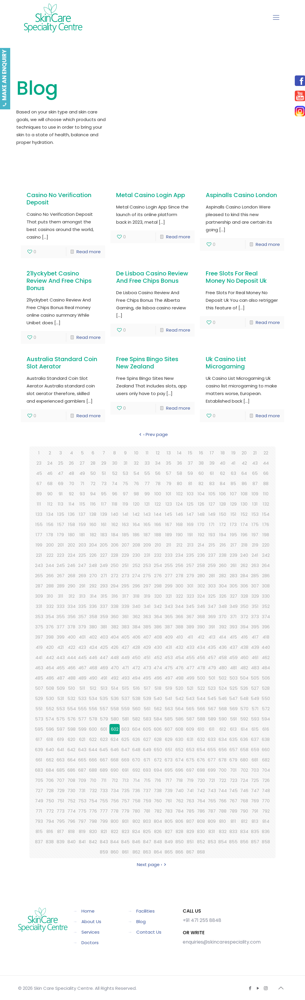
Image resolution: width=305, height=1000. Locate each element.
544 (201, 698)
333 (61, 606)
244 (50, 565)
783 (168, 811)
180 (71, 535)
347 (212, 606)
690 (114, 770)
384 (136, 627)
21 (255, 453)
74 (114, 483)
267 (61, 576)
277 (168, 576)
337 (104, 606)
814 (265, 821)
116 (93, 504)
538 (136, 698)
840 (71, 842)
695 (169, 770)
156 (49, 524)
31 (125, 463)
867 (190, 852)
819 (82, 831)
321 (168, 596)
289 (61, 586)
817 (60, 831)
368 (201, 616)
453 (168, 657)
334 (71, 606)
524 (223, 688)
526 (244, 688)
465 (60, 668)
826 (158, 831)
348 (223, 606)
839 (61, 842)
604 (136, 729)
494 (136, 678)
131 (255, 504)
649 (147, 749)
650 (158, 749)
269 (82, 576)
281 (212, 576)
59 (190, 473)
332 (50, 606)
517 (147, 688)
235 (190, 555)
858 (266, 842)
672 (158, 760)
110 (266, 494)
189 (168, 535)
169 (190, 524)
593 (255, 719)
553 (60, 709)
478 (201, 668)
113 (60, 504)
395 (255, 627)
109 (255, 494)
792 (266, 811)
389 (190, 627)
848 (158, 842)
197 (255, 535)
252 (136, 565)
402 (93, 637)
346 (201, 606)
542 (179, 698)
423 (82, 647)
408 (158, 637)
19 (233, 453)
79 (168, 483)
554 (71, 709)
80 (179, 483)
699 (212, 770)
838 (50, 842)
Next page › (152, 864)
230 (136, 555)
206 (114, 545)
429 (147, 647)
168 (179, 524)
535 (104, 698)
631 (190, 739)
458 (222, 657)
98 (136, 494)
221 (39, 555)
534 (93, 698)
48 (71, 473)
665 (82, 760)
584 (158, 719)
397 (39, 637)
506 (266, 678)
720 (201, 780)
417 (255, 637)
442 (50, 657)
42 (244, 463)
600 (93, 729)
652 (179, 749)
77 (147, 483)
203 (82, 545)
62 (222, 473)
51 (104, 473)
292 (93, 586)
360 (114, 616)
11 (147, 453)
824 (136, 831)
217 (233, 545)
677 (212, 760)
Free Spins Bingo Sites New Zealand (147, 362)
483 (255, 668)
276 (158, 576)
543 (190, 698)
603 (125, 729)
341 (147, 606)
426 (114, 647)
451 (147, 657)
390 (201, 627)
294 (114, 586)
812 (244, 821)
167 (168, 524)
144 (157, 514)
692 (136, 770)
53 (125, 473)
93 (82, 494)
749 (39, 801)
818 (71, 831)
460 (244, 657)
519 (168, 688)
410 (179, 637)
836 (266, 831)
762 (179, 801)
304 (223, 586)
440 (266, 647)
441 (39, 657)
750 (50, 801)
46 (50, 473)
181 (82, 535)
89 (39, 494)
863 (147, 852)
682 (266, 760)
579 (104, 719)
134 (49, 514)
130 (244, 504)
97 (125, 494)
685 (61, 770)
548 (244, 698)
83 (212, 483)
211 (168, 545)
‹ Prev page (152, 434)
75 (125, 483)
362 (136, 616)
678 (222, 760)
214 (201, 545)
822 (114, 831)
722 (222, 780)
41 (233, 463)
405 (125, 637)
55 (147, 473)
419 (39, 647)
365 (169, 616)
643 (82, 749)
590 (223, 719)
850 (179, 842)
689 (104, 770)
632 (201, 739)
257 (190, 565)
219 (255, 545)
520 (179, 688)
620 (71, 739)
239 (233, 555)
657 (233, 749)
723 (233, 780)
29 (103, 463)
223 (60, 555)
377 (61, 627)
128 (222, 504)
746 (244, 790)
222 (49, 555)
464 (50, 668)
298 (158, 586)
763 (190, 801)
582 (136, 719)
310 (49, 596)
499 (190, 678)
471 (125, 668)
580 (115, 719)
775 (82, 811)
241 (255, 555)
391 (211, 627)
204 (93, 545)
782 (158, 811)
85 (233, 483)
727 (39, 790)
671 (147, 760)
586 (179, 719)
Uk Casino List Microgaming (226, 362)
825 (147, 831)
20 (244, 453)
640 (50, 749)
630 (179, 739)
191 (190, 535)
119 (125, 504)
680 (244, 760)
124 (179, 504)
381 (103, 627)
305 (233, 586)
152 (244, 514)
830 (201, 831)
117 (104, 504)
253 (147, 565)
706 (50, 780)
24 (50, 463)
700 (222, 770)
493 (125, 678)
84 (222, 483)
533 (82, 698)
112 (50, 504)
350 (244, 606)
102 (179, 494)
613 (233, 729)
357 (82, 616)
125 (190, 504)
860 (114, 852)
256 (179, 565)
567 (212, 709)
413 (211, 637)
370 (222, 616)
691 (125, 770)
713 (125, 780)
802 (136, 821)
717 (168, 780)
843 (104, 842)
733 (104, 790)
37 (190, 463)
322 (179, 596)
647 (125, 749)
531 (60, 698)
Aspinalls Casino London (241, 195)
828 (179, 831)
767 (233, 801)
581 (125, 719)
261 (233, 565)
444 (71, 657)
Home (88, 911)
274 (136, 576)
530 (50, 698)
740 (179, 790)
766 (222, 801)
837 (39, 842)
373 (255, 616)
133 (39, 514)
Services (90, 932)
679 (233, 760)
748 (266, 790)
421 (60, 647)
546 (222, 698)
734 (115, 790)
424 (93, 647)
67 (39, 483)
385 (147, 627)
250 (114, 565)
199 (39, 545)
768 (244, 801)
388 (179, 627)
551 (39, 709)
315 (103, 596)
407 (147, 637)
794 (50, 821)
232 (157, 555)
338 (114, 606)
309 (39, 596)
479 (212, 668)
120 (136, 504)
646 (115, 749)
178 (49, 535)
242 (266, 555)
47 (60, 473)
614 (244, 729)
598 (71, 729)
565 (190, 709)
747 (255, 790)
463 (39, 668)
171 (212, 524)
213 (190, 545)
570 (244, 709)
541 (168, 698)
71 (82, 483)
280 (201, 576)
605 (147, 729)
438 (244, 647)
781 (147, 811)
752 (71, 801)
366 (179, 616)
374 (266, 616)
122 (158, 504)
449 (125, 657)
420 (50, 647)
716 (157, 780)
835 (255, 831)
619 (60, 739)
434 (201, 647)
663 (61, 760)
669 (125, 760)
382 (114, 627)
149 (211, 514)
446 (93, 657)
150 (222, 514)
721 (212, 780)
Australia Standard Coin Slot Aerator (62, 362)
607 (168, 729)
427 (125, 647)
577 (82, 719)
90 (50, 494)
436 (223, 647)
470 (115, 668)
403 (104, 637)
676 (201, 760)
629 (168, 739)
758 (136, 801)
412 (201, 637)
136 (71, 514)
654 (201, 749)
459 (233, 657)
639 (39, 749)
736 (136, 790)
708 (71, 780)
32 (136, 463)
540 (158, 698)
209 (147, 545)
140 (114, 514)
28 (92, 463)
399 (61, 637)
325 (212, 596)
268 (71, 576)
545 (212, 698)
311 (60, 596)
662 (50, 760)
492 (114, 678)
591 (233, 719)
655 (212, 749)
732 (93, 790)
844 (114, 842)
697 (190, 770)
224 (71, 555)
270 (93, 576)
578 (93, 719)
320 (158, 596)
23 (38, 463)
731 (82, 790)
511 (82, 688)
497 (169, 678)
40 (222, 463)
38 (201, 463)
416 (244, 637)
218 (244, 545)
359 (104, 616)
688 (93, 770)
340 (136, 606)
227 (103, 555)
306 (244, 586)
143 (147, 514)
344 (179, 606)
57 (168, 473)
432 (179, 647)
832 (222, 831)
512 (93, 688)
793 (39, 821)
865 (169, 852)
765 (212, 801)
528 (266, 688)
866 (179, 852)
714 (136, 780)
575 (60, 719)
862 (136, 852)
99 (147, 494)
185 (125, 535)
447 (104, 657)
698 (201, 770)
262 (244, 565)
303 (212, 586)
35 (168, 463)
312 (71, 596)
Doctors (90, 942)
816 (49, 831)
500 (201, 678)
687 (82, 770)
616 (265, 729)
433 (190, 647)
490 (93, 678)
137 (82, 514)
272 (114, 576)
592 (244, 719)
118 (114, 504)
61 (212, 473)
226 (93, 555)
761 (168, 801)
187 (147, 535)
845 (125, 842)
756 (115, 801)
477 (190, 668)
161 (104, 524)
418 (265, 637)
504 (244, 678)
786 (201, 811)
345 (190, 606)
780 (136, 811)
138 (93, 514)
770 (266, 801)
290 (71, 586)
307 (255, 586)
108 (244, 494)
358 (93, 616)
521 (190, 688)
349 (233, 606)
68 (50, 483)
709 (82, 780)
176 (265, 524)
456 (201, 657)
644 (93, 749)
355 (60, 616)
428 (136, 647)
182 (93, 535)
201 (60, 545)
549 (255, 698)
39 (212, 463)
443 (60, 657)
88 (266, 483)
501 (211, 678)
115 (82, 504)
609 (190, 729)
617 (39, 739)
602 (114, 729)
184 (114, 535)
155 (39, 524)
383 (125, 627)
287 (39, 586)
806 (179, 821)
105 (211, 494)
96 (114, 494)
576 (71, 719)
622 (93, 739)
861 (125, 852)
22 (266, 453)
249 (104, 565)
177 (39, 535)
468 (93, 668)
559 (125, 709)
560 (136, 709)
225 (82, 555)
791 (255, 811)
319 (147, 596)
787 (212, 811)
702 (244, 770)
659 (255, 749)
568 (223, 709)
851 (190, 842)
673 (168, 760)
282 (222, 576)
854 (222, 842)
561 (147, 709)
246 (71, 565)
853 (212, 842)
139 (103, 514)
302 (201, 586)
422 (71, 647)
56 (158, 473)
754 (93, 801)
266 (50, 576)
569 (233, 709)
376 (50, 627)
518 (157, 688)
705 (39, 780)
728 (50, 790)
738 (158, 790)
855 (233, 842)
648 (136, 749)
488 (71, 678)
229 (125, 555)
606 (158, 729)
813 (255, 821)
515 (125, 688)
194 (222, 535)
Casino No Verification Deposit (59, 198)
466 (71, 668)
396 (266, 627)
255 (169, 565)
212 (179, 545)
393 (233, 627)
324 (201, 596)
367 (190, 616)
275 (147, 576)
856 (244, 842)
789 (233, 811)
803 (147, 821)
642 (71, 749)
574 (50, 719)
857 (255, 842)
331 (39, 606)
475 (168, 668)
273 (125, 576)
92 (71, 494)
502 (222, 678)
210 (158, 545)
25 (60, 463)
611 (212, 729)
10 (136, 453)
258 (201, 565)
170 (201, 524)
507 (39, 688)
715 (147, 780)
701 (233, 770)
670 (136, 760)
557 (104, 709)
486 (50, 678)
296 (136, 586)
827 (168, 831)
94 (93, 494)
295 (125, 586)
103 (190, 494)
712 (114, 780)
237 (212, 555)
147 (190, 514)
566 (201, 709)
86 (244, 483)
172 (222, 524)
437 (233, 647)
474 (158, 668)
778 (114, 811)
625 (125, 739)
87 (255, 483)
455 (190, 657)
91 (61, 494)
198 (265, 535)
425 (104, 647)
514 (114, 688)
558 (114, 709)
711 (104, 780)
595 (39, 729)
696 (179, 770)
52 (114, 473)
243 (39, 565)
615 (255, 729)
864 (158, 852)
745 (233, 790)
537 (125, 698)
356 (71, 616)
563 (169, 709)
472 (136, 668)
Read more (88, 252)
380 (93, 627)
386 (158, 627)
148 (201, 514)
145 (168, 514)
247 (82, 565)
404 (114, 637)
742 (201, 790)
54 (136, 473)
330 (266, 596)
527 (255, 688)
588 (201, 719)
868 (201, 852)
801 (125, 821)
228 (114, 555)
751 (60, 801)
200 (50, 545)
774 (71, 811)
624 (114, 739)
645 (104, 749)
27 (82, 463)
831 (211, 831)
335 (82, 606)
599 (82, 729)
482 (244, 668)
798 (93, 821)
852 (201, 842)
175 (255, 524)
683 (39, 770)
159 (82, 524)
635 (233, 739)
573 (39, 719)
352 (266, 606)
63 (233, 473)
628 (158, 739)
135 (60, 514)
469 (104, 668)
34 (158, 463)
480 (223, 668)
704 (266, 770)
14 (179, 453)
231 (147, 555)
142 (136, 514)
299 (168, 586)
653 (190, 749)
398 (50, 637)
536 (115, 698)
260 (222, 565)
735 (125, 790)
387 (168, 627)
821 (104, 831)
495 (147, 678)
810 (222, 821)
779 (125, 811)
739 (168, 790)
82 (200, 483)
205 (104, 545)
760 (158, 801)
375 (39, 627)
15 (190, 453)
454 (179, 657)
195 (233, 535)
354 (50, 616)
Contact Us (148, 932)
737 (147, 790)
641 (60, 749)
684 (50, 770)
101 (168, 494)
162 (114, 524)
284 (244, 576)
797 (82, 821)
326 (222, 596)
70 (71, 483)
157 (60, 524)
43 (255, 463)
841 (82, 842)
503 (233, 678)
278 (179, 576)
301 (190, 586)
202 (71, 545)
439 (255, 647)
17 (212, 453)
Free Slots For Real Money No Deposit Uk (236, 277)
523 (212, 688)
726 (266, 780)
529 (39, 698)
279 (190, 576)
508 (50, 688)
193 (211, 535)
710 (93, 780)
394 (244, 627)
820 (93, 831)
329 (255, 596)
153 (255, 514)
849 (169, 842)
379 (82, 627)
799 (104, 821)
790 (244, 811)
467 (82, 668)
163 (125, 524)
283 (233, 576)
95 (104, 494)
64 (244, 473)
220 (265, 545)
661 (39, 760)
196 (244, 535)
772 (50, 811)
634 (223, 739)
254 (158, 565)
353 (39, 616)
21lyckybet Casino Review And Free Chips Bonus (59, 280)
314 (93, 596)
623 (104, 739)
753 (82, 801)
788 (222, 811)
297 (147, 586)
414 (222, 637)
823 (125, 831)
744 (222, 790)
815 (39, 831)
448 (114, 657)
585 (168, 719)
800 (114, 821)
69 (60, 483)
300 (179, 586)
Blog (141, 921)
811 (233, 821)
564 (179, 709)
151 (233, 514)
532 (71, 698)
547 (233, 698)
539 (147, 698)
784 (179, 811)
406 (136, 637)
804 (158, 821)
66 (266, 473)
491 (103, 678)
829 (190, 831)
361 (125, 616)
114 (71, 504)
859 (104, 852)
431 (168, 647)
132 (266, 504)
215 (211, 545)
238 (222, 555)
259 (212, 565)
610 (201, 729)
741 (190, 790)
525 (233, 688)
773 (61, 811)
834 (244, 831)
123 (168, 504)
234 (179, 555)
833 (233, 831)
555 (82, 709)
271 (104, 576)
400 (71, 637)
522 (201, 688)
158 (71, 524)
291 (82, 586)
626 (136, 739)
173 (233, 524)
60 (201, 473)
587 (190, 719)
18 (223, 453)
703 (255, 770)
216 (222, 545)
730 (71, 790)
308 (266, 586)
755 (104, 801)
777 (104, 811)
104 (201, 494)
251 (125, 565)
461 (255, 657)
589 (212, 719)
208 (136, 545)
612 (222, 729)
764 (201, 801)
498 (179, 678)
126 (201, 504)
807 (190, 821)
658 (244, 749)
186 (136, 535)
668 (114, 760)
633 (212, 739)
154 (265, 514)
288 (50, 586)
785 (190, 811)
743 (212, 790)
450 (136, 657)
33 (147, 463)
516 (136, 688)
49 (82, 473)
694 (158, 770)
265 (39, 576)
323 (190, 596)
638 (266, 739)
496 (158, 678)
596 (50, 729)
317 (125, 596)
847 (147, 842)
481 (233, 668)
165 (147, 524)
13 (169, 453)
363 (147, 616)
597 (61, 729)
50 (93, 473)
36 (179, 463)
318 (136, 596)
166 (157, 524)
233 (168, 555)
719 (190, 780)
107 (233, 494)
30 (114, 463)
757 (125, 801)
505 (255, 678)
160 (93, 524)
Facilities (145, 911)
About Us (91, 921)
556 (93, 709)
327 (233, 596)
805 (169, 821)
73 (104, 483)
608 (179, 729)
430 (158, 647)
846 (136, 842)
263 (255, 565)
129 (233, 504)
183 (103, 535)
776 (93, 811)
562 (158, 709)
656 (223, 749)
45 (39, 473)
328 (244, 596)
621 (82, 739)
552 (50, 709)
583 (147, 719)
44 (266, 463)
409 (169, 637)
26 (71, 463)
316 (114, 596)
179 (60, 535)
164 (136, 524)
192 (201, 535)
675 (190, 760)
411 (190, 637)
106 (222, 494)
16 (201, 453)
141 (125, 514)
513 (103, 688)
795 (61, 821)
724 (244, 780)
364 (158, 616)
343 (169, 606)
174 (244, 524)
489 (82, 678)
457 (212, 657)
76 (136, 483)
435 (212, 647)
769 (255, 801)
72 (92, 483)
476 (179, 668)
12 (158, 453)
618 (49, 739)
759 (147, 801)
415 (233, 637)
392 (222, 627)
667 (104, 760)
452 (158, 657)
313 (82, 596)
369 (212, 616)
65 (255, 473)
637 (255, 739)
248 (93, 565)
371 (233, 616)
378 (71, 627)
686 (71, 770)
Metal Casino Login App (150, 195)
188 (157, 535)
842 (93, 842)
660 (266, 749)
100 (157, 494)
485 (39, 678)
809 (212, 821)
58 (179, 473)
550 (266, 698)
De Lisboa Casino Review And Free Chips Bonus (152, 277)
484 (266, 668)
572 (266, 709)
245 (61, 565)
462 (266, 657)
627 (147, 739)
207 (125, 545)
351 (255, 606)
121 (147, 504)
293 (104, 586)
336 (93, 606)
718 (179, 780)
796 (71, 821)
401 (82, 637)
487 (61, 678)
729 (61, 790)
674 (179, 760)
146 (179, 514)
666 (93, 760)
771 (39, 811)
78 (158, 483)
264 (266, 565)
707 (61, 780)
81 (190, 483)
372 (244, 616)
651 (168, 749)
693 (147, 770)
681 (255, 760)
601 (103, 729)
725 (255, 780)
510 (71, 688)
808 (201, 821)
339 (125, 606)
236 (201, 555)
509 (61, 688)
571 (255, 709)
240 (244, 555)
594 (266, 719)
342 (158, 606)
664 (71, 760)
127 (212, 504)
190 (179, 535)
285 (255, 576)
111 (39, 504)
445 (82, 657)
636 (244, 739)
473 (147, 668)
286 (266, 576)
